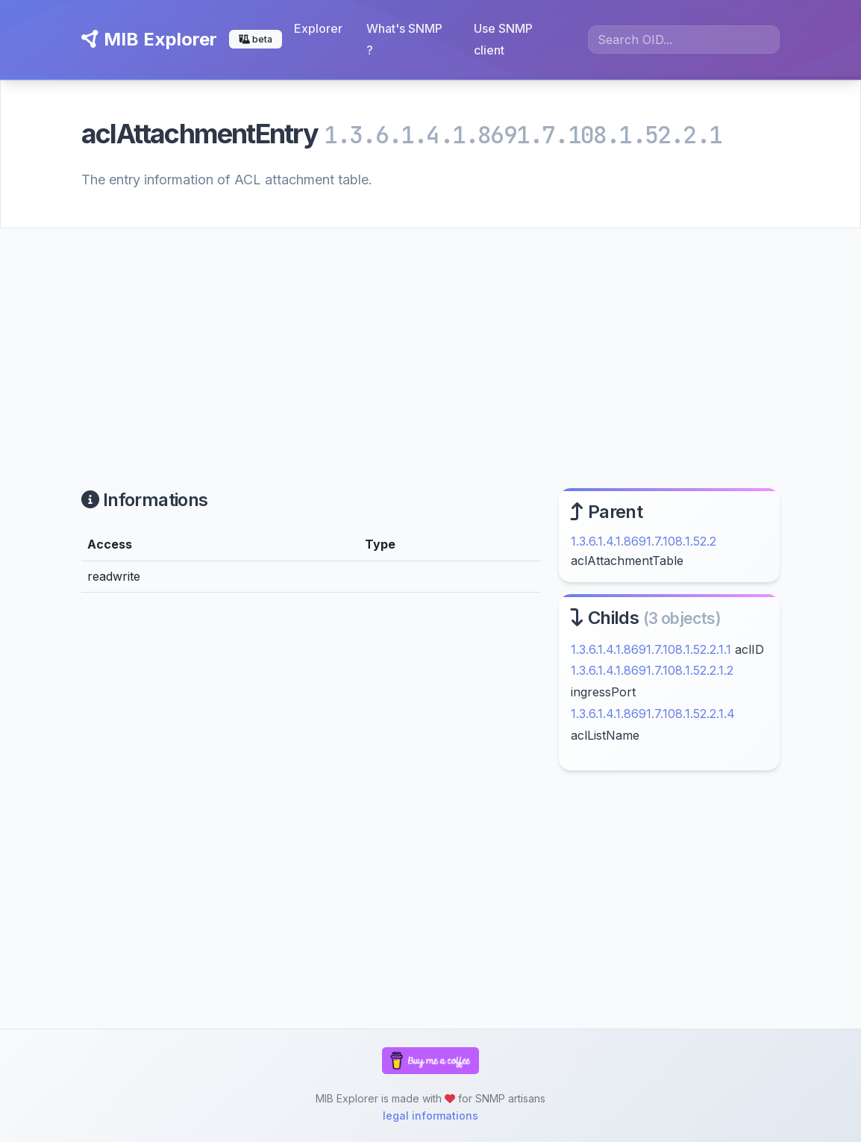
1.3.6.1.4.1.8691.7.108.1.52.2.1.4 (653, 713)
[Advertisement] (430, 340)
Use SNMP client (503, 39)
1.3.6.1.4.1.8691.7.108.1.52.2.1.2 (652, 670)
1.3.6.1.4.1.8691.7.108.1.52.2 (643, 541)
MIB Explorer (149, 39)
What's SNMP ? (404, 39)
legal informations (430, 1115)
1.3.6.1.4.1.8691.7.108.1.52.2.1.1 (651, 649)
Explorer (318, 28)
